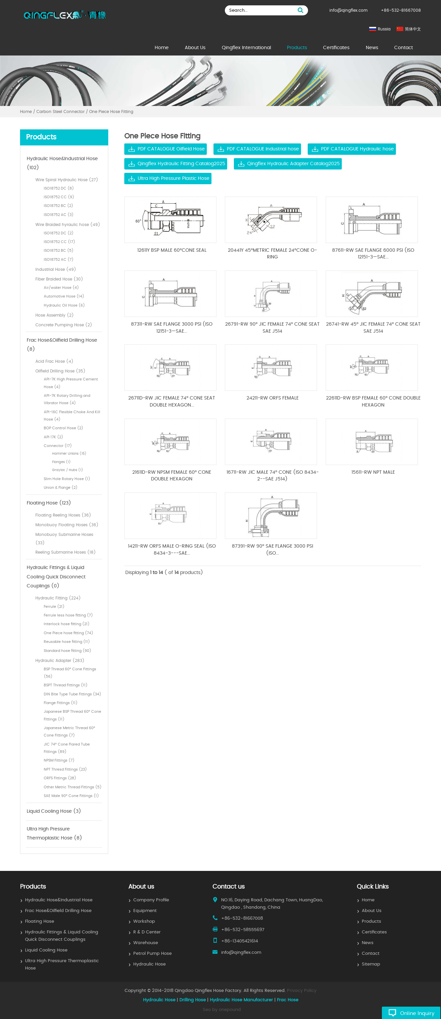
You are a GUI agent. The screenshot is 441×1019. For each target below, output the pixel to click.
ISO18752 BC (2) (58, 206)
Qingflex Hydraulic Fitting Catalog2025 (181, 163)
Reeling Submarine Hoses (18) (65, 552)
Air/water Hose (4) (61, 288)
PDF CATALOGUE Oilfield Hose (171, 149)
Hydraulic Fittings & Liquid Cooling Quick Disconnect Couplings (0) (56, 576)
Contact (403, 47)
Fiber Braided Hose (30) (59, 279)
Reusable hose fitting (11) (67, 642)
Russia (384, 29)
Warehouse (145, 943)
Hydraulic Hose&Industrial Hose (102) (62, 163)
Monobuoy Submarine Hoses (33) (64, 539)
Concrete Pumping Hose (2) (63, 325)
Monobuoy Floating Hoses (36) (67, 525)
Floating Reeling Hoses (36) (63, 515)
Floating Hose (39, 921)
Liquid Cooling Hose (46, 950)
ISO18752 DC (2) (59, 233)
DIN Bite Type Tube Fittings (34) (72, 694)
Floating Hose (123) (49, 503)
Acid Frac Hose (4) (54, 361)
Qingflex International (246, 47)
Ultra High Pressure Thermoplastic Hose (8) (54, 834)
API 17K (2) (53, 437)
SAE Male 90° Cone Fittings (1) (71, 796)
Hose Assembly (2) (54, 315)
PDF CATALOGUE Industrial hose (263, 149)
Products (297, 47)
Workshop (144, 921)
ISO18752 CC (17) (59, 242)
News (372, 47)
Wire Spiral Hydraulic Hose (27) (66, 180)
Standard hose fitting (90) (67, 651)
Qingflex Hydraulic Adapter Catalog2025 (293, 163)
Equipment (145, 911)
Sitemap (371, 964)
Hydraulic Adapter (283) (60, 661)
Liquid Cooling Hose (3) (54, 811)
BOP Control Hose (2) (63, 428)
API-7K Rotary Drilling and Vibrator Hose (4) (67, 399)
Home (162, 47)
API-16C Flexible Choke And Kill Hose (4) (72, 415)
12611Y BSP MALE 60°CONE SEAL (171, 250)
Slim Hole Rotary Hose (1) (67, 479)
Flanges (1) (61, 462)
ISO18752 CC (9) (59, 197)
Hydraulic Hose (149, 964)
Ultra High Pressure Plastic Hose (173, 178)
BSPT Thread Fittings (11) (66, 685)
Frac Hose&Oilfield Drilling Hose (58, 911)
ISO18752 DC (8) (59, 188)
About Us (195, 47)
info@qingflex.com (348, 10)
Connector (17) (58, 446)
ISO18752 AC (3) (59, 215)
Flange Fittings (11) (61, 703)
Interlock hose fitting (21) (67, 624)
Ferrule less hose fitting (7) (68, 615)
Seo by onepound (222, 1010)
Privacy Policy (301, 991)
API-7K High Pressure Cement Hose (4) (71, 382)
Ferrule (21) (54, 606)
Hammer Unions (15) (69, 453)
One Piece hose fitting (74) (68, 633)
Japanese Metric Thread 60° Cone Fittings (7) (69, 731)
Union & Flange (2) (61, 487)
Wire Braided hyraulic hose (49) (67, 225)
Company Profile (151, 900)
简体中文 (413, 29)
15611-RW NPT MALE (373, 472)
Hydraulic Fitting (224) (58, 598)
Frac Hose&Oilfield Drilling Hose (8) (62, 345)
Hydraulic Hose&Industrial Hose (59, 900)
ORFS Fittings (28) (60, 778)
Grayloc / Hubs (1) (67, 470)
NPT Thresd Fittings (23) (65, 769)
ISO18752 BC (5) (59, 250)
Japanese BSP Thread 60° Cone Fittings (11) (72, 715)
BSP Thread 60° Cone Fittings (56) (70, 672)
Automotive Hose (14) (64, 296)
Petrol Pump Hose (152, 953)
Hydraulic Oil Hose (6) (64, 305)
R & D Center (147, 932)
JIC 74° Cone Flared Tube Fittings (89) (67, 748)
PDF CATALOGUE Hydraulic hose (357, 149)
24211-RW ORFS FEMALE (273, 398)
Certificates (336, 47)
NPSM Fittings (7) (59, 760)
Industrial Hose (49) (55, 269)
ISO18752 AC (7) (59, 259)
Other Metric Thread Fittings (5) (73, 787)
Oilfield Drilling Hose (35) (60, 371)
